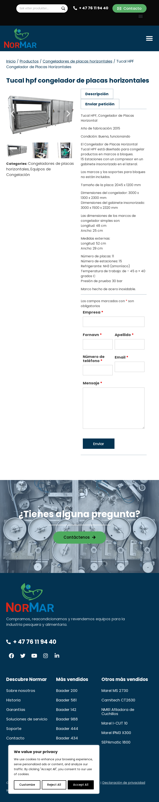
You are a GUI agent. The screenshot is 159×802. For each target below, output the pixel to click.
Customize (27, 785)
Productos (29, 61)
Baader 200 (66, 690)
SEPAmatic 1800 (115, 742)
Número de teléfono (94, 359)
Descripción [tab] (96, 93)
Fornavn (92, 335)
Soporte (13, 728)
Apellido (124, 335)
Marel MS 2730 (114, 690)
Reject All (54, 785)
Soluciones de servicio (26, 719)
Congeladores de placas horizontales (77, 61)
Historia (13, 700)
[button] (140, 15)
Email (121, 357)
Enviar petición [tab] (99, 104)
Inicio (11, 61)
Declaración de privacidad (123, 782)
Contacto (15, 738)
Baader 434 (67, 738)
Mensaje (92, 383)
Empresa (93, 312)
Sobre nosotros (20, 690)
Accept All (81, 785)
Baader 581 (66, 700)
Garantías (15, 709)
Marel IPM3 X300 (116, 732)
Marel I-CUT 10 (114, 723)
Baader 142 (66, 709)
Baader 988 (66, 719)
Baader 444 (67, 728)
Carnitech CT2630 (118, 700)
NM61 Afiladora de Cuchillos (117, 711)
